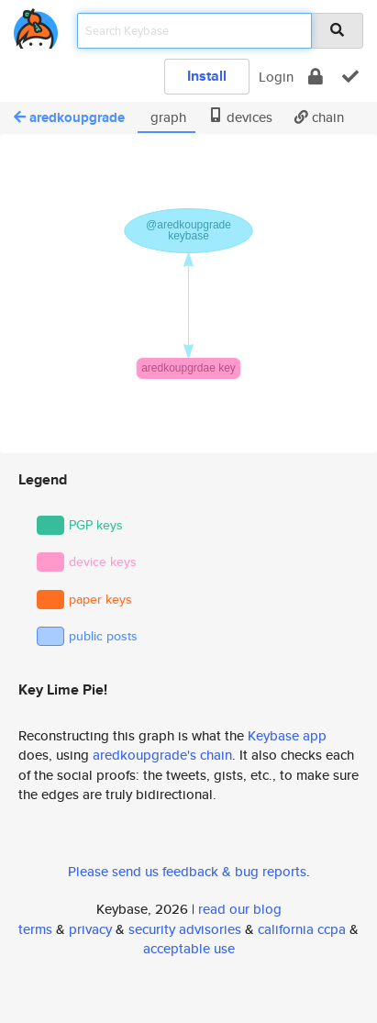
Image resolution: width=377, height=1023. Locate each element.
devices (240, 117)
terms (35, 929)
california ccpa (302, 929)
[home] (36, 25)
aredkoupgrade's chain (162, 754)
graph (166, 117)
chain (319, 117)
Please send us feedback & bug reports (187, 871)
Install (207, 75)
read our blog (240, 908)
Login (276, 76)
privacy (90, 929)
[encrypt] (315, 76)
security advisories (184, 929)
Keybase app (287, 735)
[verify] (350, 76)
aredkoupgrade (69, 117)
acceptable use (189, 948)
